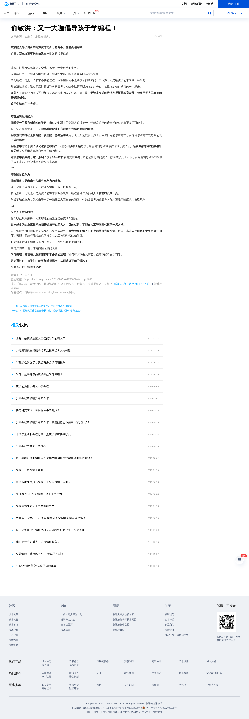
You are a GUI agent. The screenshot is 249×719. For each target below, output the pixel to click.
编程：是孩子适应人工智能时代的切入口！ (42, 338)
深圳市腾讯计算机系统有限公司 (88, 707)
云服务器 (74, 661)
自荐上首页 (67, 624)
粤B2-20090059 (134, 707)
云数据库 (184, 661)
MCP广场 (89, 13)
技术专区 (13, 645)
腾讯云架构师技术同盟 (124, 619)
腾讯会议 (74, 673)
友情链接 (169, 629)
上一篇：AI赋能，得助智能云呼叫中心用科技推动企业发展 (41, 306)
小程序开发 (212, 684)
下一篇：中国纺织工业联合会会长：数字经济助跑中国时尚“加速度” (46, 310)
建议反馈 (196, 3)
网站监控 (46, 688)
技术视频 (13, 629)
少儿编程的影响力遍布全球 (32, 398)
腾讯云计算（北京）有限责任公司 (104, 712)
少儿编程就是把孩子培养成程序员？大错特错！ (45, 350)
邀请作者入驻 (68, 619)
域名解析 (211, 661)
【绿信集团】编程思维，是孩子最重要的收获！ (45, 434)
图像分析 (184, 673)
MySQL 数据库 (214, 673)
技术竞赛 (65, 629)
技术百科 (13, 640)
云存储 (45, 664)
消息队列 (129, 661)
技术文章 (13, 614)
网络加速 (156, 661)
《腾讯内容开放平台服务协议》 (131, 283)
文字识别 (129, 684)
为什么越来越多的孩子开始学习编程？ (39, 374)
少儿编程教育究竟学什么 (31, 446)
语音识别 (74, 676)
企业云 (100, 673)
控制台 (209, 3)
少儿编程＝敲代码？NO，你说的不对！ (40, 553)
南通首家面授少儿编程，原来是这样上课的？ (43, 482)
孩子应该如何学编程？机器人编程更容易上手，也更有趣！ (51, 530)
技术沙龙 (13, 624)
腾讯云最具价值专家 (123, 614)
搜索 (209, 13)
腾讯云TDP (118, 629)
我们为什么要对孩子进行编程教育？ (38, 541)
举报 (158, 36)
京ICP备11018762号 (152, 712)
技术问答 (13, 619)
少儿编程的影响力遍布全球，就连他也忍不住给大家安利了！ (53, 422)
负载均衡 (74, 684)
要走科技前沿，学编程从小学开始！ (38, 410)
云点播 (155, 684)
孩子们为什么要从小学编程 (32, 386)
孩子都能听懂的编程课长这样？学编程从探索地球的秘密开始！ (54, 458)
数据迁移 (74, 688)
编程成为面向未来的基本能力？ (35, 506)
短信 (99, 684)
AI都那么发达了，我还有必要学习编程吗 (41, 362)
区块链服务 (103, 661)
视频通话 (156, 673)
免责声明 (169, 619)
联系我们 (169, 624)
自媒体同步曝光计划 (71, 614)
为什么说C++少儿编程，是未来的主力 (39, 494)
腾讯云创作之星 (121, 624)
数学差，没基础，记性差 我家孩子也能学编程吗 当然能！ (51, 518)
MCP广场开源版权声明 (177, 634)
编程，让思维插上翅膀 (29, 470)
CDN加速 (129, 673)
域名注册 (46, 661)
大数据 (182, 684)
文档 (184, 3)
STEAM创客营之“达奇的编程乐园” (37, 565)
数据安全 (46, 684)
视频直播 (74, 664)
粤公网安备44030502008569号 (161, 707)
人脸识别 (46, 673)
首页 (6, 13)
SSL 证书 (46, 676)
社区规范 (169, 614)
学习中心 (13, 634)
